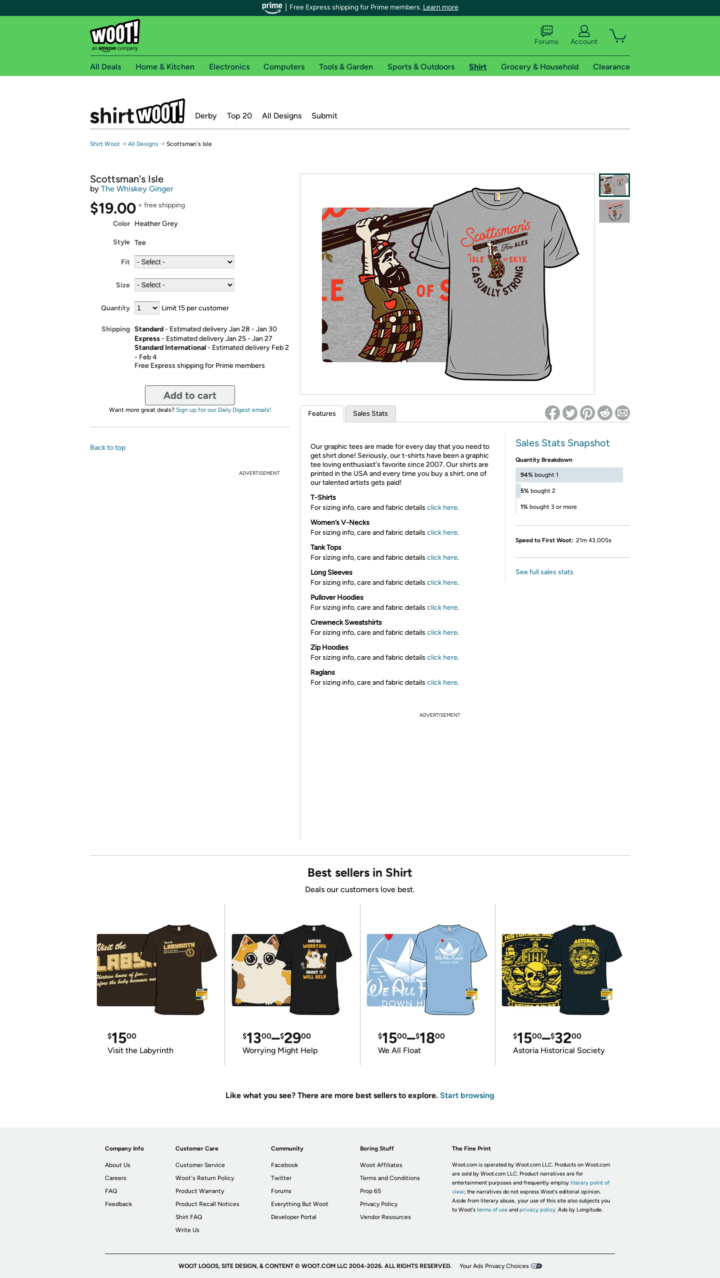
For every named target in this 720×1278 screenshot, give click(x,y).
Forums (546, 35)
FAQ (111, 1191)
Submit (325, 115)
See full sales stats (545, 572)
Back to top (108, 447)
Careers (115, 1178)
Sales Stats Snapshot (563, 443)
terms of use (492, 1210)
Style (121, 242)
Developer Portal (293, 1217)
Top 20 (239, 115)
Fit (125, 262)
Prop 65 (370, 1191)
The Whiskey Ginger (137, 188)
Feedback (118, 1204)
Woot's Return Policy (205, 1178)
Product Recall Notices (208, 1204)
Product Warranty (200, 1191)
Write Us (188, 1230)
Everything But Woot (299, 1204)
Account (584, 35)
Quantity (115, 308)
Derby (206, 115)
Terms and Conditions (390, 1178)
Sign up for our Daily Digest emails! (224, 409)
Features (322, 413)
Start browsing (467, 1095)
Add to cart (190, 395)
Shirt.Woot (137, 110)
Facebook (284, 1165)
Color (121, 223)
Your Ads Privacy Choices (494, 1266)
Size (123, 285)
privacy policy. (538, 1210)
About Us (117, 1165)
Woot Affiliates (381, 1165)
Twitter (281, 1178)
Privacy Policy (379, 1204)
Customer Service (200, 1165)
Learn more (440, 7)
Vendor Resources (385, 1217)
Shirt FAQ (189, 1217)
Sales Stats (370, 413)
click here (442, 507)
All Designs (282, 115)
